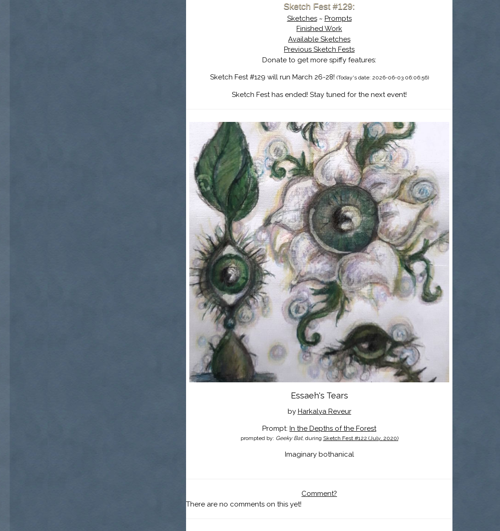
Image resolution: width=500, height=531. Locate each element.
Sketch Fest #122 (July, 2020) (360, 438)
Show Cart (102, 120)
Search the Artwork (116, 94)
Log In (94, 108)
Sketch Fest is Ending (116, 52)
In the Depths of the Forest (332, 428)
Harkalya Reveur (324, 411)
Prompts (338, 18)
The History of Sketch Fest (116, 80)
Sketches (302, 18)
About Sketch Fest (117, 66)
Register (135, 108)
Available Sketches (319, 39)
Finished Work (319, 28)
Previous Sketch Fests (319, 49)
